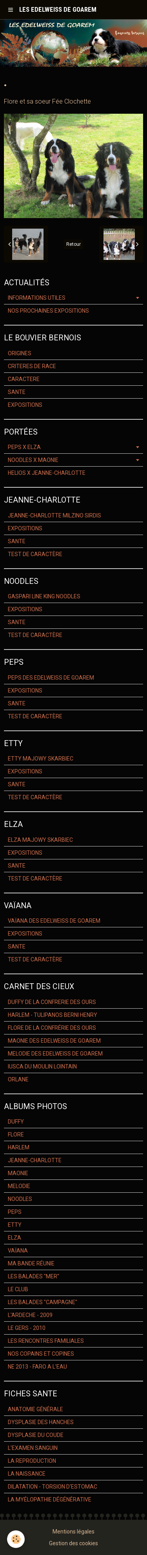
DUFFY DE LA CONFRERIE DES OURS (52, 1002)
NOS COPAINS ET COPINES (41, 1354)
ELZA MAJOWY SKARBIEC (40, 840)
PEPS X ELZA (24, 447)
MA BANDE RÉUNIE (31, 1263)
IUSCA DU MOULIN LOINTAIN (42, 1066)
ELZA (14, 1238)
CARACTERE (24, 379)
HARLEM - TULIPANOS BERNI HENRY (52, 1015)
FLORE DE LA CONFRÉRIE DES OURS (52, 1028)
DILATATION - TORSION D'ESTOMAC (52, 1486)
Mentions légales (73, 1531)
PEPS (15, 1212)
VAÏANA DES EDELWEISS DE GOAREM (54, 921)
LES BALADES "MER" (33, 1276)
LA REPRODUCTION (32, 1461)
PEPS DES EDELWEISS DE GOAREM (51, 678)
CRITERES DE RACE (32, 366)
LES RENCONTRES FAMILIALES (46, 1341)
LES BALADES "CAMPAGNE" (42, 1302)
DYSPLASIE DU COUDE (36, 1435)
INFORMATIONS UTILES (36, 298)
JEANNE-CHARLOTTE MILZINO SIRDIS (54, 515)
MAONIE (18, 1173)
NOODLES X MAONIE (33, 460)
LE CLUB (18, 1289)
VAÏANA (18, 1250)
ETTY (15, 1225)
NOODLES (20, 1199)
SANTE (16, 392)
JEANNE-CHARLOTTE (35, 1160)
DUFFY (16, 1121)
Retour (73, 244)
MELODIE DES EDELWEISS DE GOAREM (55, 1053)
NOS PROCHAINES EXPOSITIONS (48, 311)
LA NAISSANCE (26, 1474)
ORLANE (18, 1079)
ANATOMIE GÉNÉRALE (35, 1409)
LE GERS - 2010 (26, 1328)
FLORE (16, 1134)
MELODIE (19, 1186)
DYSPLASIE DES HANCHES (41, 1422)
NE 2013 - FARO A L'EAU (37, 1367)
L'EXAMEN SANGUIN (33, 1448)
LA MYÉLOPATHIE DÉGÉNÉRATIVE (49, 1499)
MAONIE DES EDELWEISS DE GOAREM (54, 1041)
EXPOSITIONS (25, 405)
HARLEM (18, 1147)
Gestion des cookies (73, 1543)
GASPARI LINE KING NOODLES (44, 596)
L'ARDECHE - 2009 (30, 1315)
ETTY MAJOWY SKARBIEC (40, 758)
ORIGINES (19, 353)
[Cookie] (16, 1539)
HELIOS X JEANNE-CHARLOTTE (46, 473)
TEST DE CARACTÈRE (35, 554)
